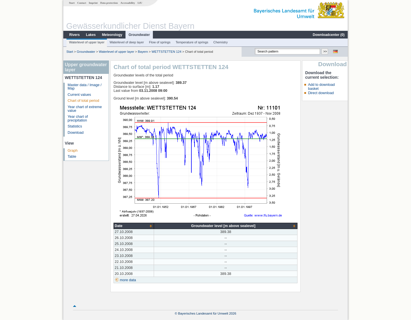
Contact (81, 2)
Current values (79, 95)
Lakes (91, 35)
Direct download (321, 93)
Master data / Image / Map (85, 87)
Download (76, 133)
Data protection (109, 2)
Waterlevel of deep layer (127, 42)
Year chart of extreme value (85, 109)
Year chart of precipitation (78, 118)
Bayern (143, 51)
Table (72, 157)
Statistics (75, 126)
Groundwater (139, 35)
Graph (73, 151)
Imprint (93, 2)
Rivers (74, 35)
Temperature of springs (192, 42)
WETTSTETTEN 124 (166, 51)
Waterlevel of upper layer (86, 42)
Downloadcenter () (329, 35)
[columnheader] (134, 226)
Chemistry (220, 42)
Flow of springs (159, 42)
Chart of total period (83, 101)
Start (72, 2)
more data (128, 280)
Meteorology (112, 35)
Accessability (127, 2)
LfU (139, 2)
